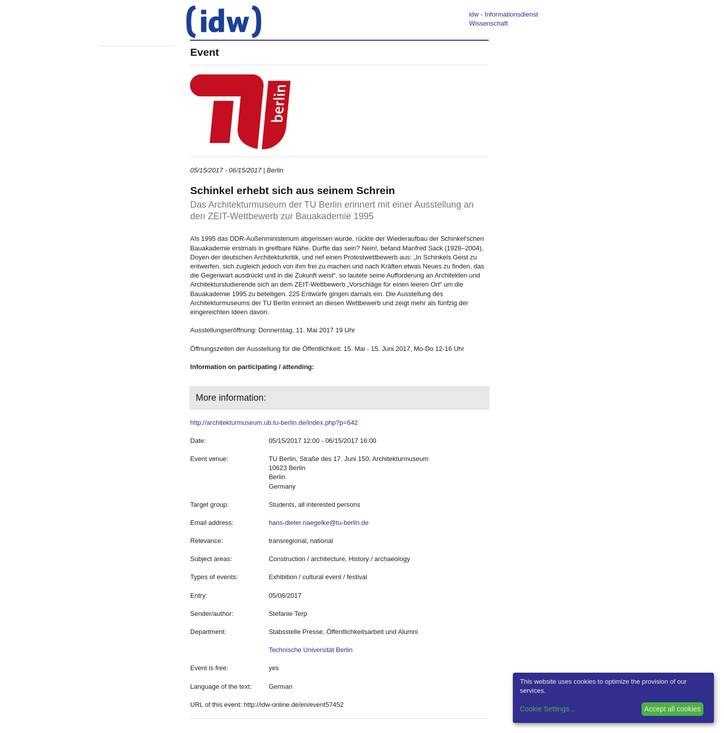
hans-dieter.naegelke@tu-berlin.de (318, 522)
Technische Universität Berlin (310, 650)
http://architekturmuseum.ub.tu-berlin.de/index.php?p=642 (274, 422)
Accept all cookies (672, 709)
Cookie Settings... (547, 708)
